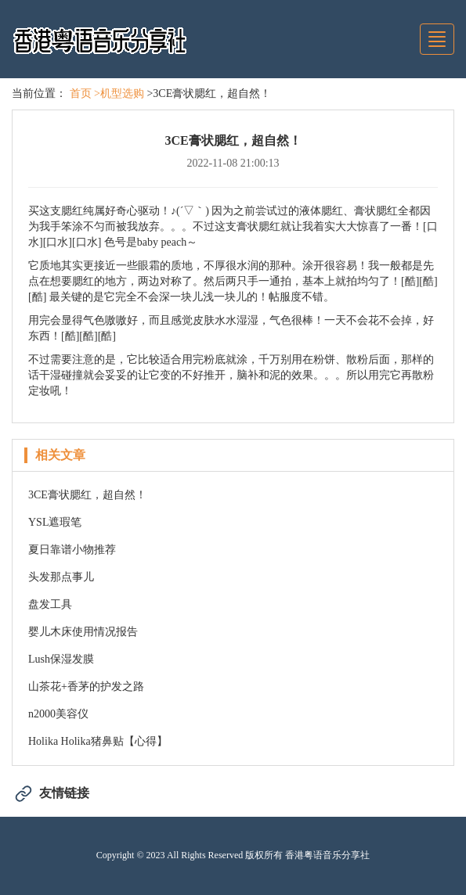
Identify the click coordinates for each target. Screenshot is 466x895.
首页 (81, 93)
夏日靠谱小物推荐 (72, 549)
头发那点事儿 (61, 577)
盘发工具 (50, 604)
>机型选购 (119, 93)
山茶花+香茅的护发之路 (86, 686)
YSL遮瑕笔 (54, 522)
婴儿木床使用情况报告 (83, 632)
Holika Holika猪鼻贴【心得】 (98, 741)
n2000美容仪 (58, 714)
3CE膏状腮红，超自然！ (87, 495)
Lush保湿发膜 (61, 659)
